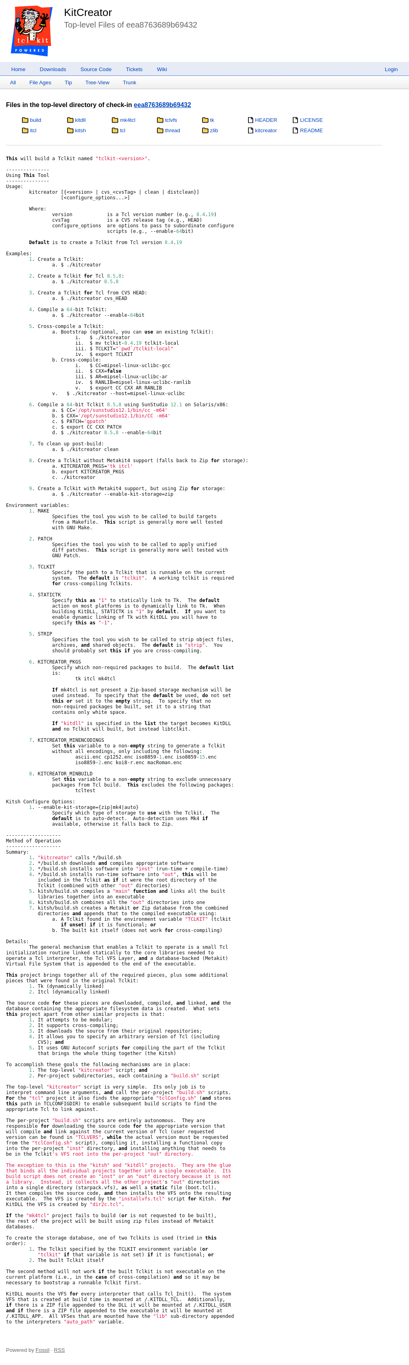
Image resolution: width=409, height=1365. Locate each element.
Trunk (129, 82)
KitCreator (88, 12)
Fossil (43, 1350)
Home (18, 69)
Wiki (162, 69)
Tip (68, 82)
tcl (122, 130)
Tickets (134, 69)
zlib (214, 130)
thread (172, 130)
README (311, 130)
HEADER (266, 120)
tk (212, 120)
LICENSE (311, 120)
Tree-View (97, 82)
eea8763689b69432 (162, 104)
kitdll (80, 120)
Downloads (53, 69)
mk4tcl (127, 120)
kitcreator (266, 130)
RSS (59, 1350)
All (13, 82)
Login (391, 69)
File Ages (41, 82)
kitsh (80, 130)
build (35, 120)
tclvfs (171, 120)
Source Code (96, 69)
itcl (33, 130)
